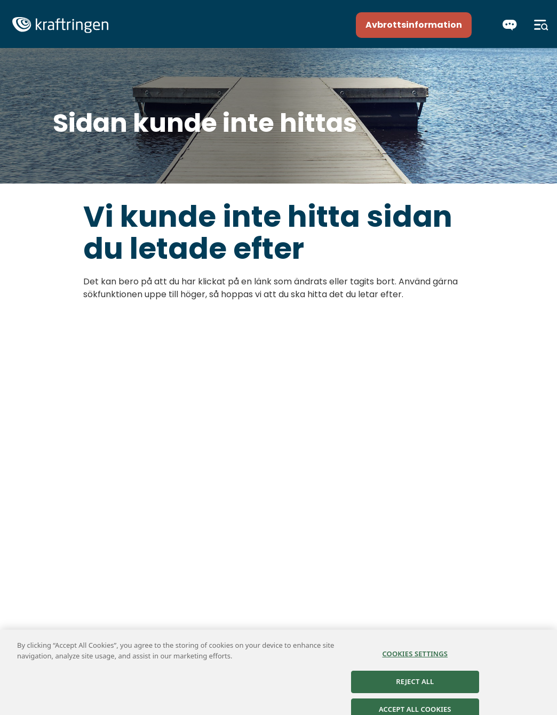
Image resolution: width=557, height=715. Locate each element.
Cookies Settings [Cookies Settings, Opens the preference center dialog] (415, 657)
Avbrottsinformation (413, 25)
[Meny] (541, 25)
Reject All (415, 684)
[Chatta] (510, 25)
